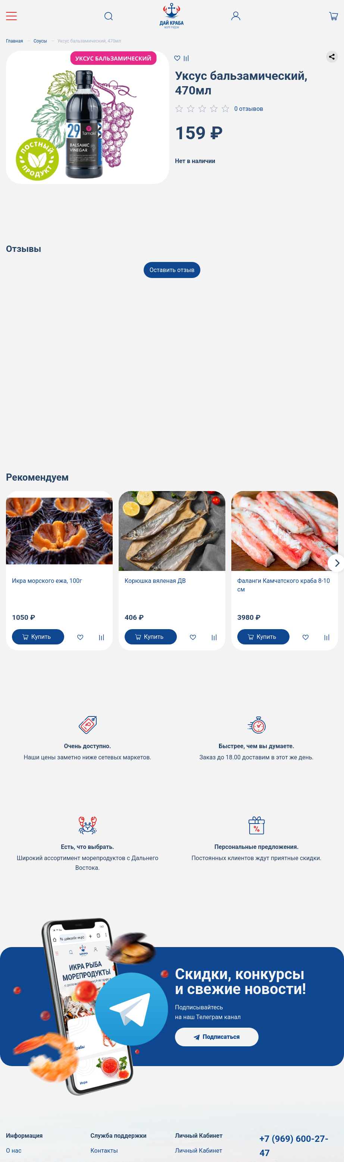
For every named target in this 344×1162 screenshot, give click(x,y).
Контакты (104, 1150)
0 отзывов (248, 109)
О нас (13, 1150)
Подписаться (217, 1036)
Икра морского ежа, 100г (47, 580)
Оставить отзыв (172, 270)
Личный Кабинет (198, 1150)
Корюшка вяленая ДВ (155, 580)
